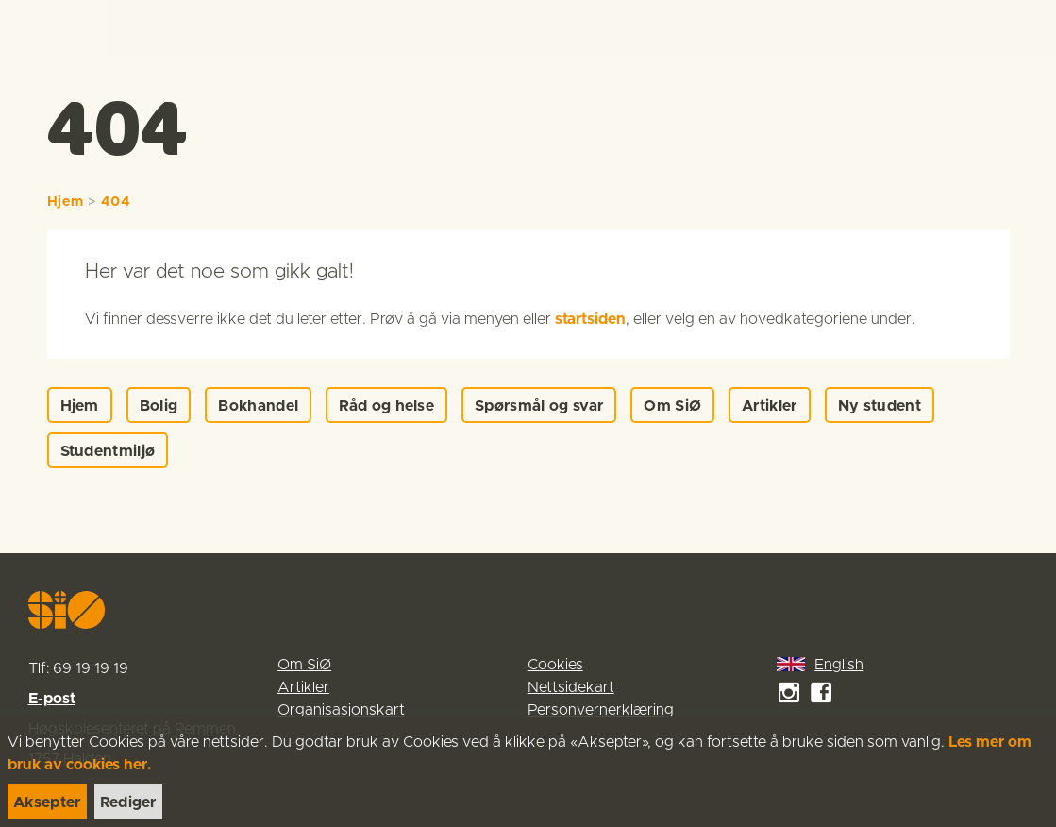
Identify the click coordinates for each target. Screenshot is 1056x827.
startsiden (590, 319)
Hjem (65, 202)
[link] (49, 27)
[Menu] (1021, 28)
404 (116, 202)
